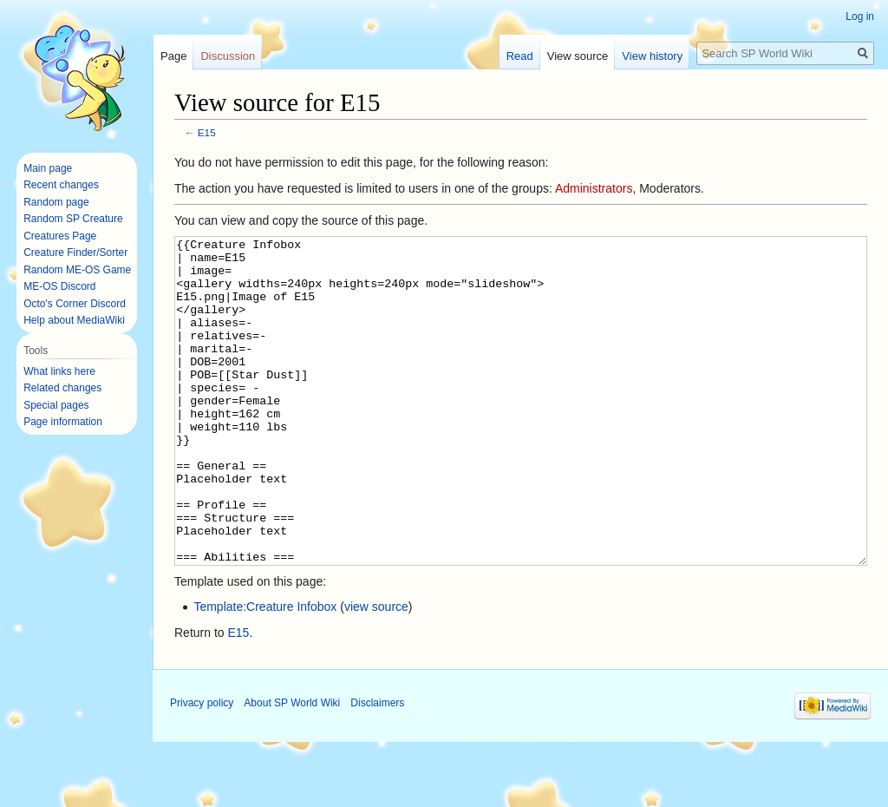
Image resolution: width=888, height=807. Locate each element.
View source (578, 55)
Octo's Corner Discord (74, 304)
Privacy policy (201, 768)
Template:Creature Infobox (264, 672)
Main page (47, 168)
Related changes (62, 388)
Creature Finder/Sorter (75, 252)
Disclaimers (377, 768)
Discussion (227, 55)
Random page (55, 202)
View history (652, 55)
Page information (62, 422)
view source (376, 672)
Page (173, 55)
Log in (860, 16)
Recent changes (61, 185)
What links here (59, 371)
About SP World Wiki (292, 768)
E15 (207, 132)
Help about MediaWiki (74, 320)
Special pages (55, 405)
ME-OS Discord (59, 286)
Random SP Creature (73, 219)
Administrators (593, 188)
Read (519, 55)
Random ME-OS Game (77, 270)
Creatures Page (59, 236)
